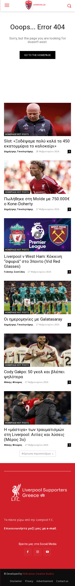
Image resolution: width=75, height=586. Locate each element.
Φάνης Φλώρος (13, 382)
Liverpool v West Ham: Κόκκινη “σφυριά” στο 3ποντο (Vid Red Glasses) (33, 261)
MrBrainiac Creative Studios (38, 573)
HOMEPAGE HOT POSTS (17, 134)
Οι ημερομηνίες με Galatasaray (33, 319)
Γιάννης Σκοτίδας (14, 271)
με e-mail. (49, 528)
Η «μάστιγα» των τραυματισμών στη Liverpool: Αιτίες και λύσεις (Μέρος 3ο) (34, 434)
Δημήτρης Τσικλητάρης (18, 151)
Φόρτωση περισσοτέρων (38, 453)
